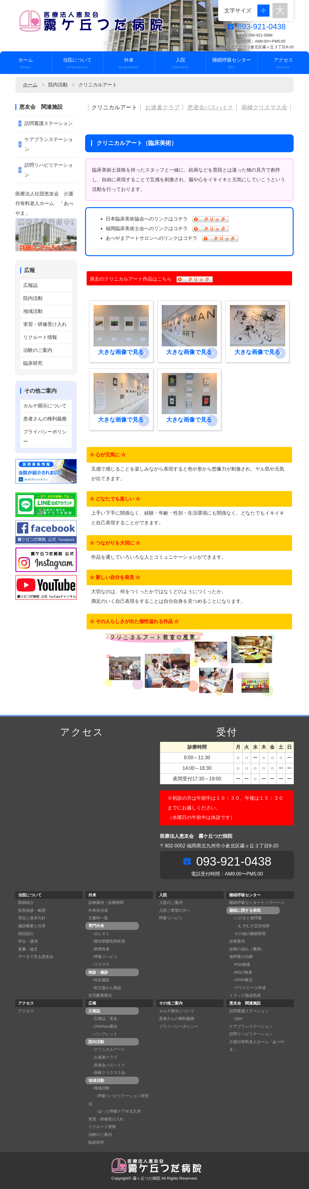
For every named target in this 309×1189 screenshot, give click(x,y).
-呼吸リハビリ (102, 956)
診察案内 (237, 941)
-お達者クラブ (102, 1057)
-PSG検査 (239, 964)
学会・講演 (28, 941)
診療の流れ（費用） (247, 949)
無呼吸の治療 (241, 956)
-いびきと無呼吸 (245, 918)
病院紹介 (26, 933)
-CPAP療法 (241, 980)
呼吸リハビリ (171, 918)
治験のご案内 (37, 350)
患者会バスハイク (210, 107)
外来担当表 (98, 910)
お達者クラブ (162, 107)
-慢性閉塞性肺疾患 (106, 941)
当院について (77, 63)
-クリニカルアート (106, 1049)
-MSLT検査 (240, 972)
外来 (128, 63)
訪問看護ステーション (48, 123)
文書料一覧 (98, 918)
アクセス (283, 63)
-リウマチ (98, 964)
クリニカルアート (114, 107)
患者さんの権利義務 (45, 418)
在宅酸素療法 (100, 995)
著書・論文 (28, 949)
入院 (180, 63)
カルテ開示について (45, 405)
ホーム (26, 63)
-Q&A (236, 1018)
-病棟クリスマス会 (106, 1072)
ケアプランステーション (48, 144)
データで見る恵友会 (35, 956)
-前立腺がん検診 (104, 987)
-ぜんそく (98, 933)
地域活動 (33, 311)
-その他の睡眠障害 (247, 933)
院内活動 (33, 298)
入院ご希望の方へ (174, 910)
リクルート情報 (40, 337)
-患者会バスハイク (106, 1065)
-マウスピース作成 (247, 987)
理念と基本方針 (32, 918)
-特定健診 (98, 980)
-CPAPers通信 (102, 1026)
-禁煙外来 (98, 949)
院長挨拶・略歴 (32, 910)
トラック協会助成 (245, 995)
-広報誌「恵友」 (104, 1018)
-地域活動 (98, 1088)
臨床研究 (33, 363)
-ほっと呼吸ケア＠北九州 (114, 1111)
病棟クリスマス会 (264, 107)
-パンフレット (102, 1034)
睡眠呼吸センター (231, 63)
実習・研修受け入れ (45, 324)
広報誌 (30, 285)
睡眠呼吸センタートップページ (256, 902)
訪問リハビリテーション (48, 169)
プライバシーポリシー (45, 436)
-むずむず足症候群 (249, 926)
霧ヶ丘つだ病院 (146, 1178)
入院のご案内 (171, 902)
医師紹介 (26, 902)
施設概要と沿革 (32, 926)
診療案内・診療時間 (106, 902)
